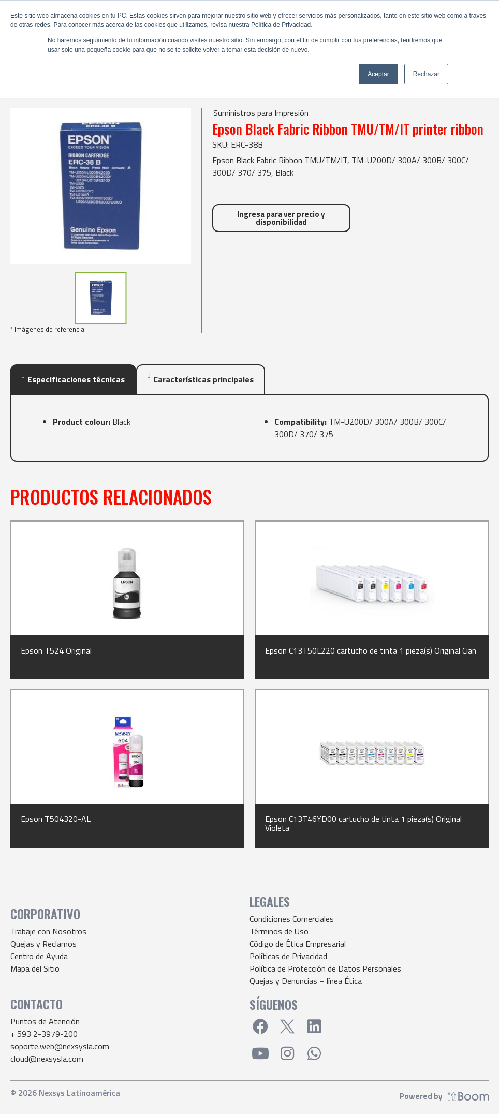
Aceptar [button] (378, 74)
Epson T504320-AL (56, 819)
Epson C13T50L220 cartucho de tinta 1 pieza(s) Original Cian (370, 650)
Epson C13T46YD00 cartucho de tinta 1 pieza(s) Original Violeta (363, 823)
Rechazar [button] (426, 74)
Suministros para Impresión (261, 113)
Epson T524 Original (56, 650)
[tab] (73, 379)
